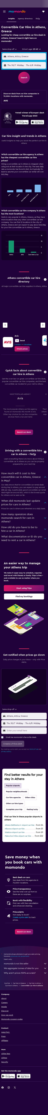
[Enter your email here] (26, 730)
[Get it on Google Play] (22, 122)
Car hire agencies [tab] (13, 797)
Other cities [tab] (30, 797)
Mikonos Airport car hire (14, 829)
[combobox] (9, 49)
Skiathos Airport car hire (14, 832)
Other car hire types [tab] (14, 803)
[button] (4, 11)
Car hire (7, 983)
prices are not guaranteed (20, 956)
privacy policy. (6, 751)
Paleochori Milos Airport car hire (18, 836)
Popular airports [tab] (13, 786)
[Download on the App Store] (37, 122)
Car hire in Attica (35, 983)
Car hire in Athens (11, 985)
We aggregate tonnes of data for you (25, 968)
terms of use (34, 749)
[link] (22, 348)
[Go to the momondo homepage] (17, 11)
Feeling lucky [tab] (32, 809)
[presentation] (37, 122)
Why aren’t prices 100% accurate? (25, 973)
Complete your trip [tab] (14, 809)
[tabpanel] (24, 207)
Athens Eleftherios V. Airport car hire (19, 825)
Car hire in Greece (19, 983)
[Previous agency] (5, 325)
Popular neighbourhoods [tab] (16, 792)
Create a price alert (21, 917)
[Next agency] (43, 325)
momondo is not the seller (25, 963)
